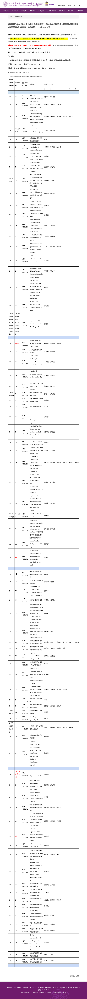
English (61, 5)
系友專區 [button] (70, 11)
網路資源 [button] (62, 11)
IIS (79, 5)
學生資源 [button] (32, 11)
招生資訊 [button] (41, 11)
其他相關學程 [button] (51, 11)
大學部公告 (18, 16)
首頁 (11, 16)
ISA (75, 5)
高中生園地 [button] (80, 11)
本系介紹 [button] (6, 11)
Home (69, 5)
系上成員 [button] (15, 11)
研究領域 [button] (24, 11)
